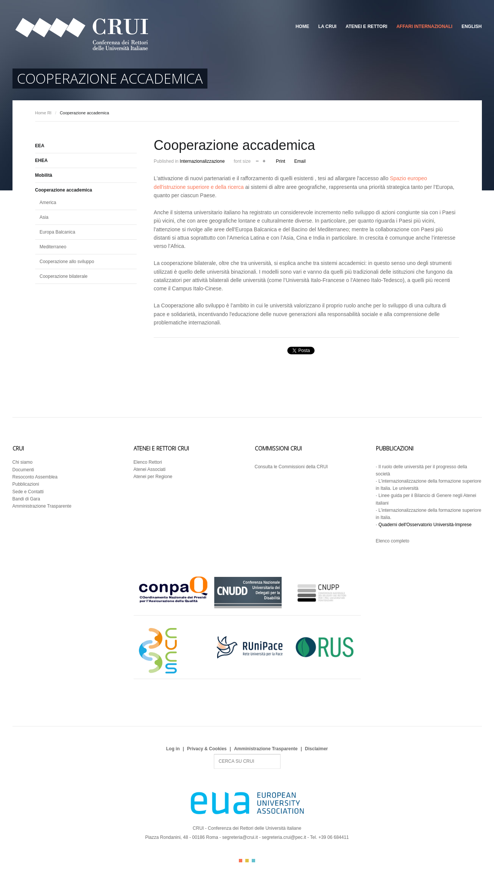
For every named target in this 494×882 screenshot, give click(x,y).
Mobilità (43, 175)
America (48, 202)
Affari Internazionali (424, 26)
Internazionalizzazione (202, 161)
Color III (253, 860)
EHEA (41, 160)
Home (302, 26)
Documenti (23, 469)
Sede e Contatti (28, 491)
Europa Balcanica (57, 232)
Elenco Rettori (148, 462)
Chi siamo (22, 462)
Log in (173, 748)
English (471, 26)
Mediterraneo (53, 246)
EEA (40, 145)
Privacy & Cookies (207, 748)
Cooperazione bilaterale (64, 276)
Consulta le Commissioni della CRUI (291, 466)
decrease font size (257, 160)
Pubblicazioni (25, 484)
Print (280, 161)
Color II (247, 860)
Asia (44, 217)
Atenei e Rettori (366, 26)
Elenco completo (393, 541)
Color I (240, 860)
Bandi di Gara (26, 499)
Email (299, 161)
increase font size (264, 160)
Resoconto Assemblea (35, 477)
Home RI (43, 113)
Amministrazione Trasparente (42, 506)
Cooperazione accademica (63, 190)
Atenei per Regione (153, 476)
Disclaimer (316, 748)
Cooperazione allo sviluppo (67, 261)
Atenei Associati (150, 469)
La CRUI (327, 26)
